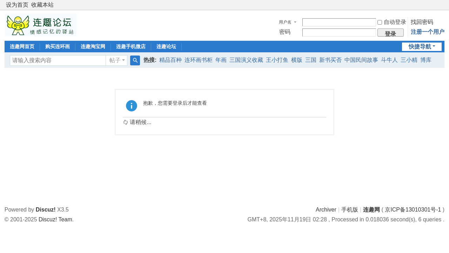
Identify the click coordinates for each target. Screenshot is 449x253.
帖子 (115, 60)
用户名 (285, 22)
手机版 (349, 210)
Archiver (326, 210)
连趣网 (371, 210)
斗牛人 (389, 60)
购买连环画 (57, 46)
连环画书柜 (199, 60)
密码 (284, 32)
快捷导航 (420, 47)
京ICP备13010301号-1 (413, 210)
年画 (221, 60)
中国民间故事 (361, 60)
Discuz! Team (55, 219)
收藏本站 (42, 5)
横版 (296, 60)
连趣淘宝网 (93, 46)
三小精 (409, 60)
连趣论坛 (166, 46)
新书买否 (330, 60)
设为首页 (17, 5)
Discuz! (46, 210)
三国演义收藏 (246, 60)
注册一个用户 (427, 32)
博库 (425, 60)
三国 (310, 60)
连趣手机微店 (131, 46)
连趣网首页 (22, 46)
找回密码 (422, 22)
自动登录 (391, 22)
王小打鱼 (277, 60)
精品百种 (170, 60)
